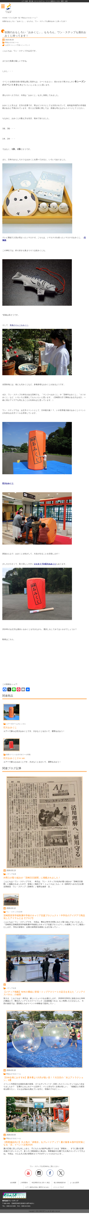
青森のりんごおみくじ (19, 325)
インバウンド (25, 45)
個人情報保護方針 (60, 1182)
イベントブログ (58, 1187)
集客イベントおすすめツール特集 (18, 754)
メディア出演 (11, 874)
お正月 (7, 45)
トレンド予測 (15, 45)
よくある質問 (74, 1182)
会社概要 (13, 1182)
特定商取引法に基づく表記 (41, 1182)
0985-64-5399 (11, 1206)
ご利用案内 (24, 1182)
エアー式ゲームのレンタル (16, 724)
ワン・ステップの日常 (14, 912)
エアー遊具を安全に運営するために (37, 1187)
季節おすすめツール (12, 42)
